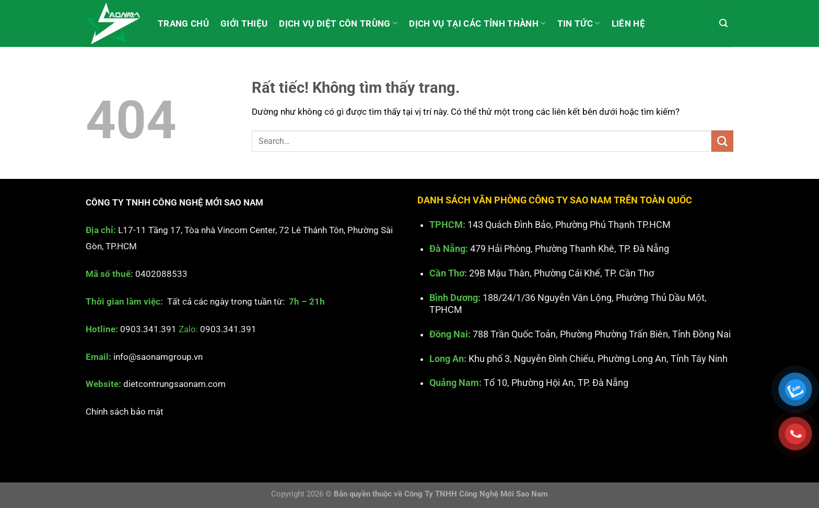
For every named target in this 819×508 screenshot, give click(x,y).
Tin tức (578, 23)
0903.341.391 (148, 329)
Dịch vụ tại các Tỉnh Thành (477, 23)
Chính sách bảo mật (124, 411)
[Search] (724, 23)
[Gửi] (722, 141)
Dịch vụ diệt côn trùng (338, 23)
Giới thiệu (243, 23)
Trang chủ (183, 23)
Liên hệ (628, 23)
